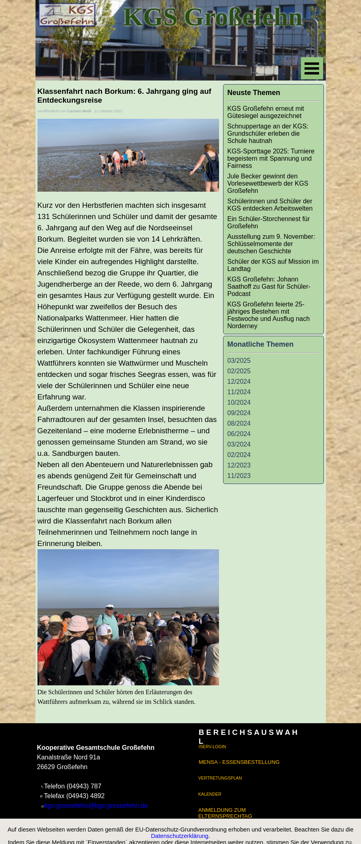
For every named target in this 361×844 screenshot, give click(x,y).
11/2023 (239, 475)
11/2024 (239, 392)
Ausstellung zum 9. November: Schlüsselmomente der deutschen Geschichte (271, 243)
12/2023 (239, 465)
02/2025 (239, 371)
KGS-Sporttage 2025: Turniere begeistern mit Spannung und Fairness (271, 158)
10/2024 (239, 402)
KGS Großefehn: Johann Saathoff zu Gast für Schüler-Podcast (269, 286)
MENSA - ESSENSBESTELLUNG (239, 762)
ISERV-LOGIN (212, 746)
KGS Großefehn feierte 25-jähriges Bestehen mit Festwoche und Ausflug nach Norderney (268, 315)
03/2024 (239, 444)
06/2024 (239, 433)
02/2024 (239, 454)
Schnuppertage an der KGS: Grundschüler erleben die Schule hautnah (268, 133)
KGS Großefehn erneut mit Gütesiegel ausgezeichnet (265, 112)
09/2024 (239, 413)
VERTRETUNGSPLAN (220, 778)
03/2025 (239, 360)
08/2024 (239, 423)
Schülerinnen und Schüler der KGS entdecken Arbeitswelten (270, 205)
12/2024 (239, 381)
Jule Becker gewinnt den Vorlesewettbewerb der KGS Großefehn (268, 183)
